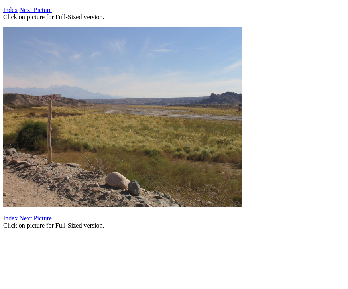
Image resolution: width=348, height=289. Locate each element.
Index (10, 9)
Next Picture (35, 9)
